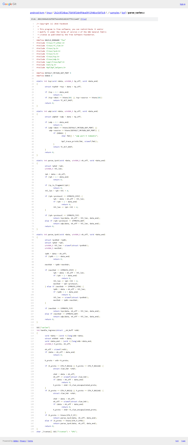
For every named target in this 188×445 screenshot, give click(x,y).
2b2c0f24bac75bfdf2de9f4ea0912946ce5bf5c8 (79, 12)
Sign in (182, 4)
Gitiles (15, 441)
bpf (124, 12)
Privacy (23, 441)
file (83, 19)
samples (114, 12)
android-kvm (37, 12)
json (183, 441)
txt (177, 441)
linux (49, 12)
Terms (30, 441)
